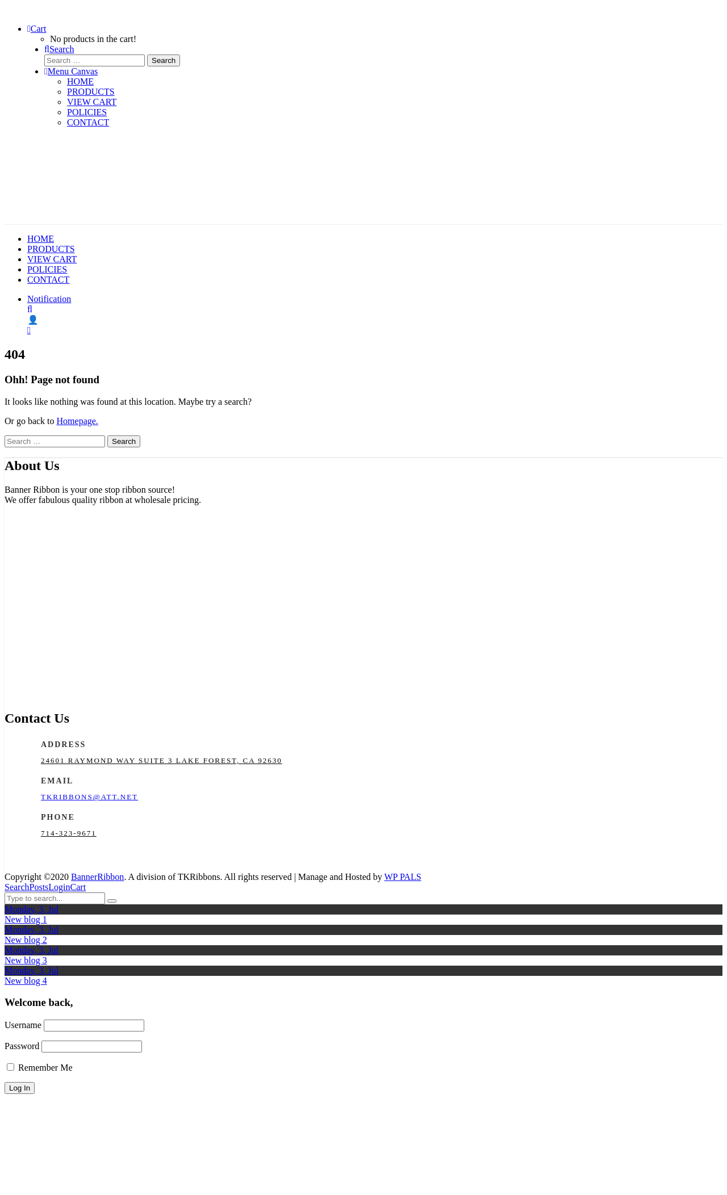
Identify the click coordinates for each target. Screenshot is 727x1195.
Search (17, 887)
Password (22, 1046)
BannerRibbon (97, 877)
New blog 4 (26, 981)
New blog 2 (26, 940)
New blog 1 (26, 919)
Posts (39, 887)
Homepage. (77, 421)
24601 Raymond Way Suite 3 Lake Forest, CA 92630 (161, 760)
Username (23, 1025)
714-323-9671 (69, 833)
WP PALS (403, 877)
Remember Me (40, 1067)
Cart (78, 887)
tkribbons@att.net (89, 797)
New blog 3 (26, 960)
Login (59, 887)
